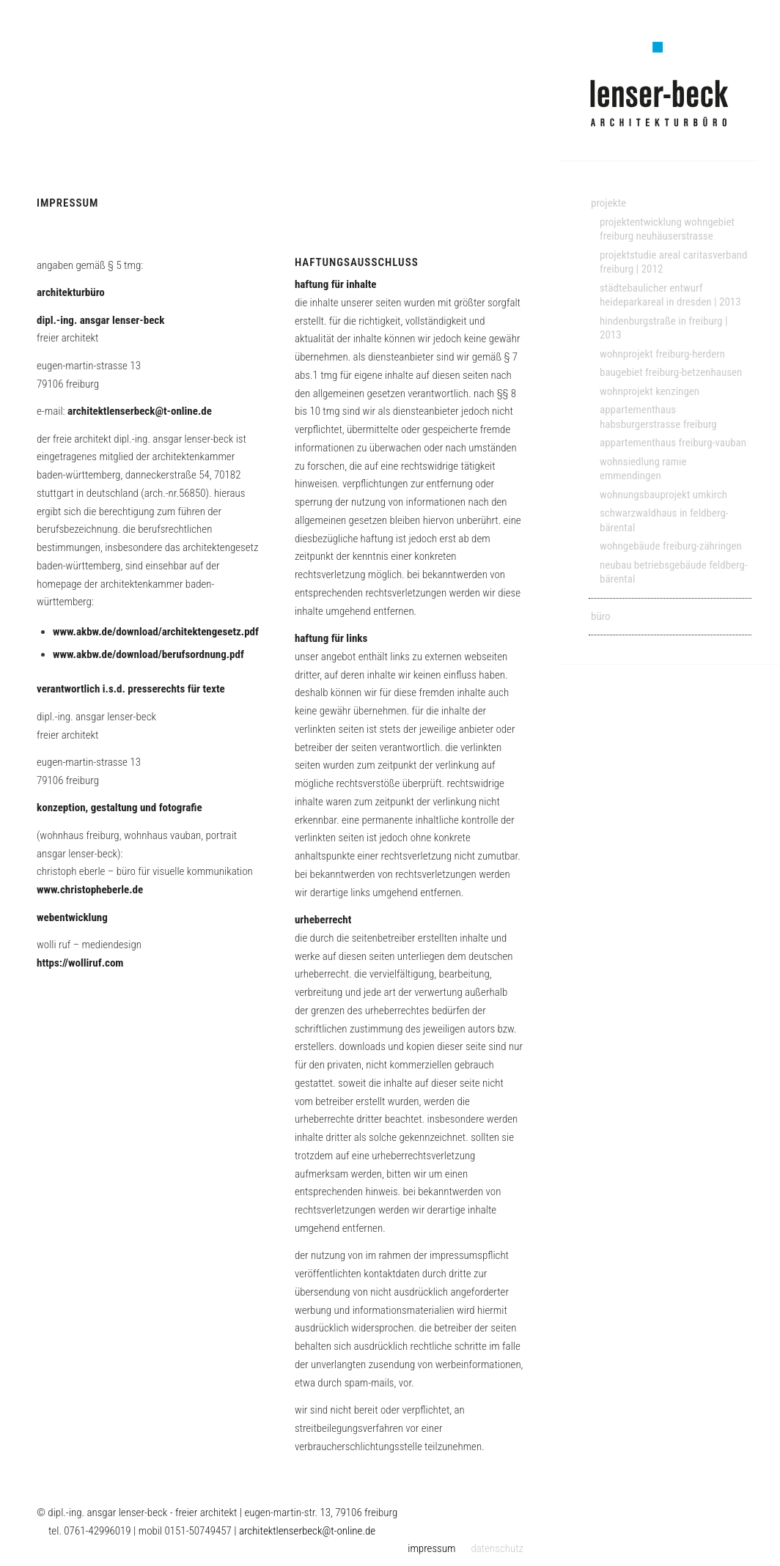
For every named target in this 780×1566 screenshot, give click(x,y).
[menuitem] (670, 203)
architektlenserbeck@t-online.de (139, 411)
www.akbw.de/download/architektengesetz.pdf (156, 631)
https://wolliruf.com (80, 962)
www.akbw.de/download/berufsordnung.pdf (148, 654)
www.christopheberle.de (90, 889)
